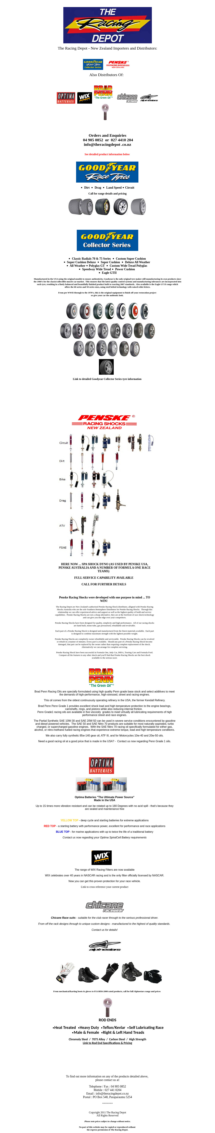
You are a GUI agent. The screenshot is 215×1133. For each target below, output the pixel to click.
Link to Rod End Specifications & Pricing (107, 1043)
